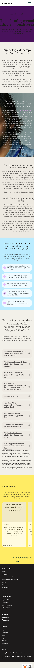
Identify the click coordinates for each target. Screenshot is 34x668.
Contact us (5, 632)
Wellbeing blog (6, 607)
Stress (3, 590)
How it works (5, 602)
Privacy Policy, (6, 653)
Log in (3, 638)
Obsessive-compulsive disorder (10, 577)
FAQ (3, 630)
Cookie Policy (14, 653)
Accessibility (5, 643)
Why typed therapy (7, 600)
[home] (7, 3)
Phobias (4, 582)
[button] (29, 3)
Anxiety (4, 571)
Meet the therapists (7, 605)
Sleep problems (6, 584)
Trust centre (5, 640)
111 (18, 559)
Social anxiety (5, 587)
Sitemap (23, 653)
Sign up (4, 635)
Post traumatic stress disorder (10, 579)
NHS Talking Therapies (23, 114)
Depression (5, 574)
